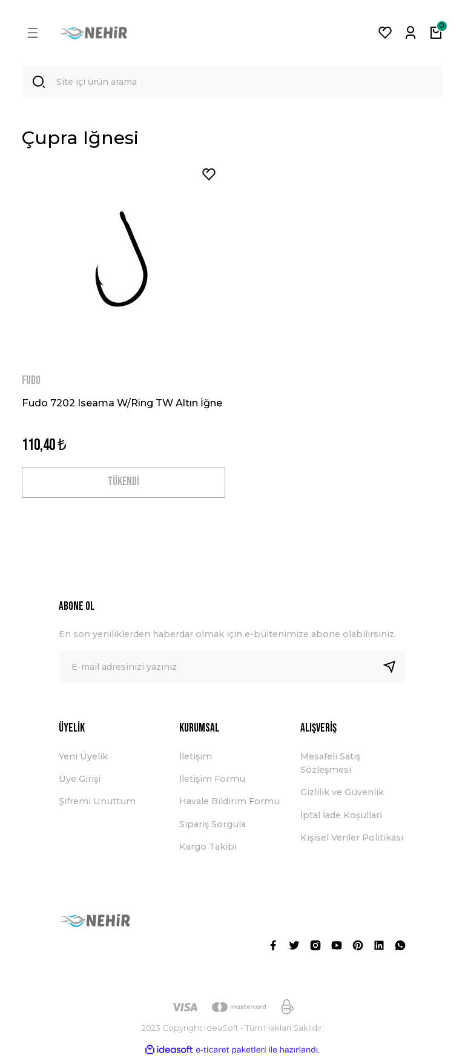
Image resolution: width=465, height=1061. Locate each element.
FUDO (31, 382)
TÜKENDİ (123, 484)
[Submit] (394, 670)
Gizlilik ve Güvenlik (342, 795)
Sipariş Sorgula (212, 826)
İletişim (195, 758)
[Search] (232, 82)
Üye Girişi (80, 781)
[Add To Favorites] (209, 175)
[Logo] (93, 33)
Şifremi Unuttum (97, 804)
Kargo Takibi (208, 849)
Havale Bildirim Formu (229, 804)
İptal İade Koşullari (341, 817)
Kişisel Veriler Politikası (351, 840)
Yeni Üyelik (83, 758)
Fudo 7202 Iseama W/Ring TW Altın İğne (122, 404)
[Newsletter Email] (232, 670)
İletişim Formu (212, 781)
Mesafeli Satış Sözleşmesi (330, 765)
